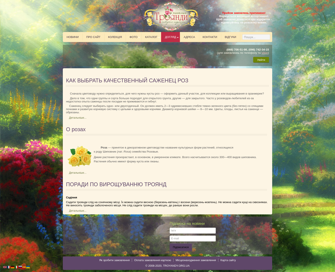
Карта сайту (228, 260)
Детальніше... (78, 117)
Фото (133, 37)
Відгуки (230, 37)
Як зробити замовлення (114, 260)
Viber (265, 52)
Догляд (170, 37)
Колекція (115, 37)
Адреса (189, 37)
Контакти (210, 37)
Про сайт (93, 37)
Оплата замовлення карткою (152, 260)
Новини (73, 37)
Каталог (151, 37)
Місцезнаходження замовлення (196, 260)
